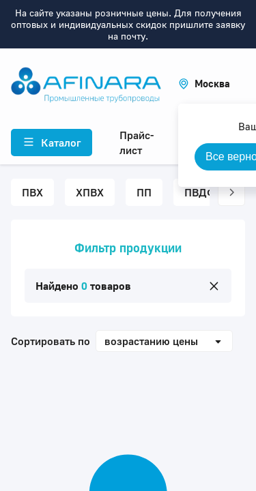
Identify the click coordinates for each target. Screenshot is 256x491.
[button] (204, 83)
